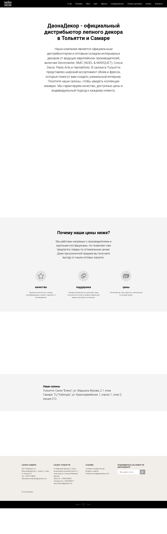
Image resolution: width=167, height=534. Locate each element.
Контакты (159, 4)
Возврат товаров (92, 471)
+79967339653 (66, 479)
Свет (95, 4)
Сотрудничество (117, 4)
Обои (88, 4)
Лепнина (78, 4)
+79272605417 (69, 481)
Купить (148, 4)
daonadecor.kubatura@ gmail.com (34, 479)
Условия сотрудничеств (95, 469)
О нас (70, 4)
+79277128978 (30, 476)
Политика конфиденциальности (97, 474)
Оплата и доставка (134, 4)
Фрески (104, 4)
